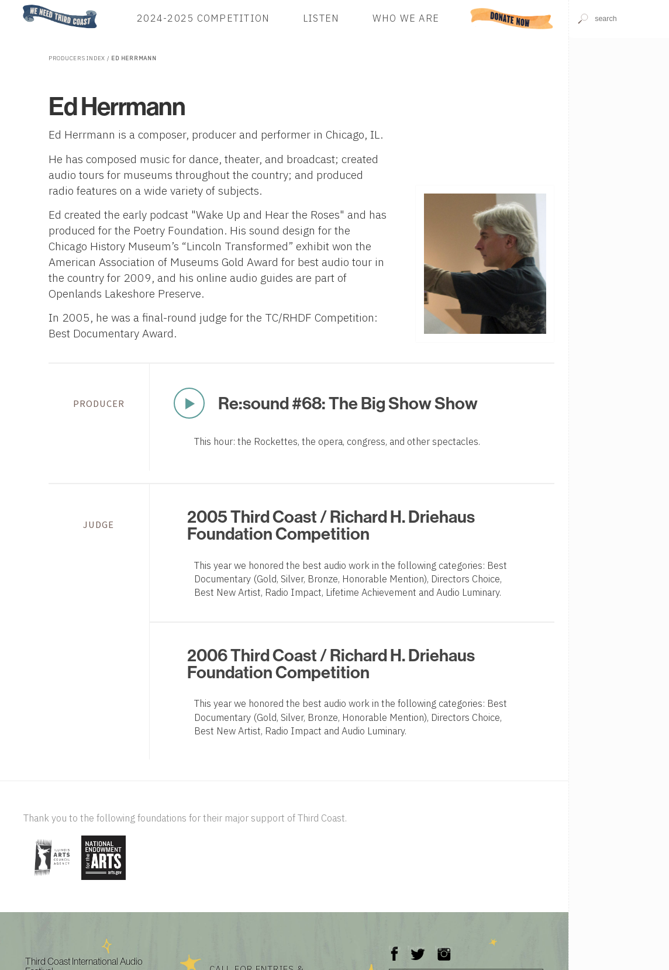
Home (19, 5)
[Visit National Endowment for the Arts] (103, 881)
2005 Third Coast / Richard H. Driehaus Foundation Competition (331, 525)
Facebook (395, 948)
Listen (321, 18)
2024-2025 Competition (203, 18)
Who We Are (406, 18)
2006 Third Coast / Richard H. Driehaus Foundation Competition (331, 663)
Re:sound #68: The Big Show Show (348, 403)
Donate (512, 18)
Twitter (417, 948)
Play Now (189, 403)
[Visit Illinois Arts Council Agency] (50, 881)
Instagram (444, 948)
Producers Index (77, 58)
